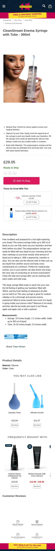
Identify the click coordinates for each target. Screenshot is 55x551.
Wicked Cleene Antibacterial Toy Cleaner (14, 476)
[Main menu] (3, 6)
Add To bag (21, 181)
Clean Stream (19, 346)
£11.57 (37, 420)
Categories (7, 20)
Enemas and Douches (13, 23)
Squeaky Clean (14, 412)
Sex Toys (18, 20)
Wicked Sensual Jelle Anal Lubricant (37, 475)
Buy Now (15, 425)
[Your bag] (50, 6)
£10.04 (15, 420)
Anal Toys (28, 20)
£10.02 (15, 482)
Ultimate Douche (37, 412)
